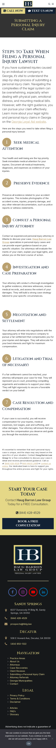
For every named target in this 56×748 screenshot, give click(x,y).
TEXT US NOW (40, 11)
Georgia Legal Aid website (28, 121)
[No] (52, 738)
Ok (28, 743)
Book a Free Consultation (28, 523)
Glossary (14, 714)
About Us (14, 661)
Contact (14, 683)
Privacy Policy (17, 695)
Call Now (13, 11)
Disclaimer (15, 701)
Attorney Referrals (19, 677)
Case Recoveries (19, 667)
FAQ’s (13, 711)
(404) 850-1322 (18, 643)
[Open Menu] (3, 4)
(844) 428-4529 (12, 463)
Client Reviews (17, 671)
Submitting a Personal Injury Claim (27, 674)
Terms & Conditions (20, 698)
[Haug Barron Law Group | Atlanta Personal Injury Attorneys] (28, 559)
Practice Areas (17, 658)
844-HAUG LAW (29, 463)
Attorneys (15, 664)
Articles (14, 708)
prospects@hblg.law (21, 624)
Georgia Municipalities (21, 680)
